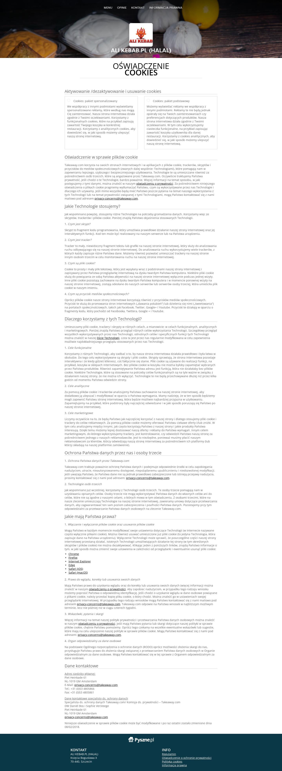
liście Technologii (108, 338)
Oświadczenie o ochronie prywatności (187, 758)
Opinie (122, 7)
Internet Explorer (80, 561)
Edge (72, 565)
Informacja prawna (165, 7)
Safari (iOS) (76, 569)
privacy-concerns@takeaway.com (116, 198)
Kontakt (138, 7)
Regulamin (169, 754)
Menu (108, 7)
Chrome (74, 554)
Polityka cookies (172, 761)
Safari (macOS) (78, 572)
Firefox (73, 557)
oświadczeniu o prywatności (154, 183)
